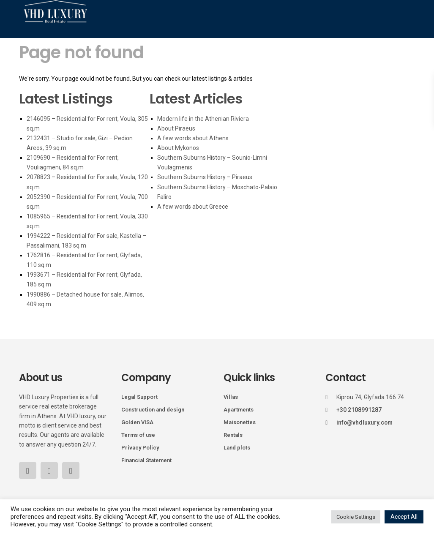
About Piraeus (176, 128)
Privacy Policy (140, 447)
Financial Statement (146, 460)
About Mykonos (178, 147)
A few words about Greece (192, 206)
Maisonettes (240, 422)
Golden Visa (257, 42)
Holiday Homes (202, 42)
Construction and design (152, 409)
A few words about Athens (193, 138)
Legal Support (139, 397)
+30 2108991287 (359, 409)
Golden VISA (137, 422)
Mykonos (152, 42)
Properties (109, 42)
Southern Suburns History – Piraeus (204, 177)
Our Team (370, 42)
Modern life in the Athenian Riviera (203, 118)
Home (70, 42)
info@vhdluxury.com (365, 422)
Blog (335, 42)
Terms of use (138, 435)
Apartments (239, 409)
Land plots (237, 447)
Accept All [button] (404, 516)
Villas (231, 397)
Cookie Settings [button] (355, 517)
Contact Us (368, 80)
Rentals (233, 435)
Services (302, 42)
